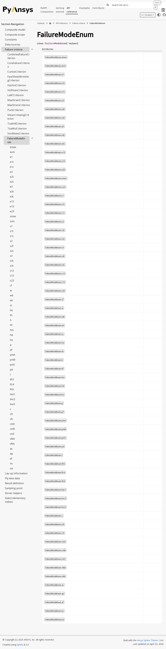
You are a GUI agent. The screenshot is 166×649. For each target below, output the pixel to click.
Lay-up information (16, 473)
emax (13, 147)
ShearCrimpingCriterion (18, 116)
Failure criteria (13, 49)
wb (11, 295)
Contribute (98, 7)
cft (11, 414)
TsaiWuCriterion (17, 128)
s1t (11, 231)
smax (13, 216)
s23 (12, 280)
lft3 (12, 379)
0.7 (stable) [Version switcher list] (146, 14)
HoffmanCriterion (17, 90)
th (11, 315)
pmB (12, 359)
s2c (12, 251)
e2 (11, 171)
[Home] (50, 23)
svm (12, 221)
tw (11, 310)
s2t (11, 246)
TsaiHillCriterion (16, 123)
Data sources (12, 44)
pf (11, 349)
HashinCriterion (16, 85)
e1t (12, 162)
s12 (12, 270)
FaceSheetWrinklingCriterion (18, 78)
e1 (11, 157)
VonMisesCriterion (18, 133)
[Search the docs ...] (131, 5)
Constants (11, 39)
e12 (12, 201)
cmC (12, 433)
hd (11, 335)
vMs (12, 443)
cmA (12, 424)
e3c (12, 196)
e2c (12, 181)
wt (11, 300)
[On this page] (163, 10)
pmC (12, 364)
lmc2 (12, 399)
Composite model (15, 29)
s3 (11, 256)
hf (11, 325)
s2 (11, 241)
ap (11, 453)
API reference (72, 9)
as (11, 448)
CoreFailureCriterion (18, 64)
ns (11, 463)
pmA (12, 354)
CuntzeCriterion (16, 71)
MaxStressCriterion (18, 105)
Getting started (60, 9)
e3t (12, 191)
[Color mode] (159, 14)
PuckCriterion (15, 110)
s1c (12, 236)
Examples (84, 7)
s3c (12, 265)
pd (11, 369)
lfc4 (12, 384)
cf (11, 285)
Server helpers (13, 493)
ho (11, 340)
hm (12, 330)
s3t (11, 260)
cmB (12, 429)
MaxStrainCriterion (18, 100)
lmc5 (12, 404)
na (11, 468)
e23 (12, 211)
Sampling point (14, 488)
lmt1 (12, 394)
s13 (12, 275)
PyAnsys (41, 23)
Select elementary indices (15, 499)
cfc (11, 419)
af (11, 458)
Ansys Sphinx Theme (147, 640)
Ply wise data (12, 478)
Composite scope (15, 34)
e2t (12, 176)
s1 (11, 226)
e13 (12, 206)
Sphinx (20, 644)
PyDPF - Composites (46, 9)
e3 (11, 186)
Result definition (14, 483)
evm (12, 152)
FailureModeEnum (16, 140)
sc (11, 305)
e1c (12, 167)
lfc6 (12, 389)
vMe (12, 438)
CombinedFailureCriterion (18, 56)
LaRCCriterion (15, 95)
